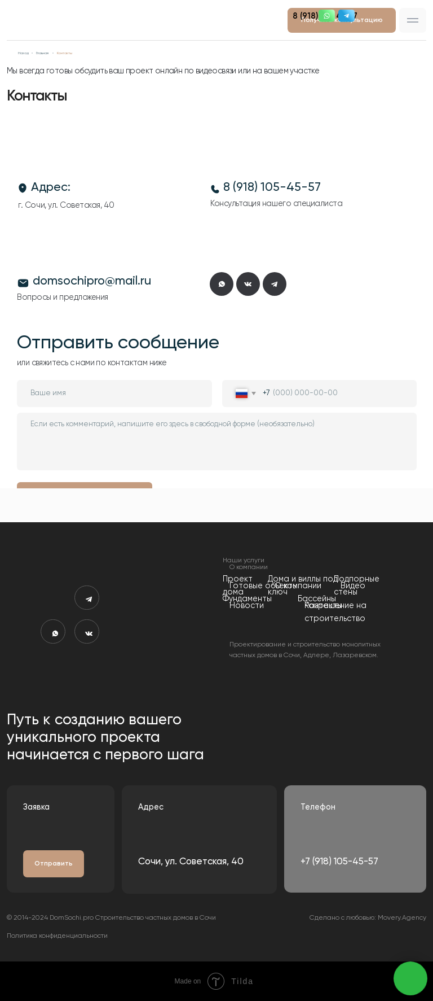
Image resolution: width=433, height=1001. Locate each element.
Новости (246, 606)
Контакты (323, 606)
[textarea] (217, 441)
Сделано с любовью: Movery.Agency (368, 918)
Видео (353, 586)
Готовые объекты (263, 586)
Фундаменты (247, 599)
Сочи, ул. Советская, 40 (191, 862)
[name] (114, 393)
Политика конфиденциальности (57, 936)
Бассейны (317, 599)
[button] (412, 20)
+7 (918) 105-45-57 (339, 862)
